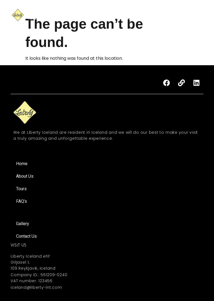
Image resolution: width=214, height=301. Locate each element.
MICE (172, 11)
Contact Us (155, 18)
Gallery (192, 11)
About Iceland (189, 18)
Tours (127, 11)
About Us (105, 11)
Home (81, 11)
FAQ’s (130, 18)
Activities (150, 11)
